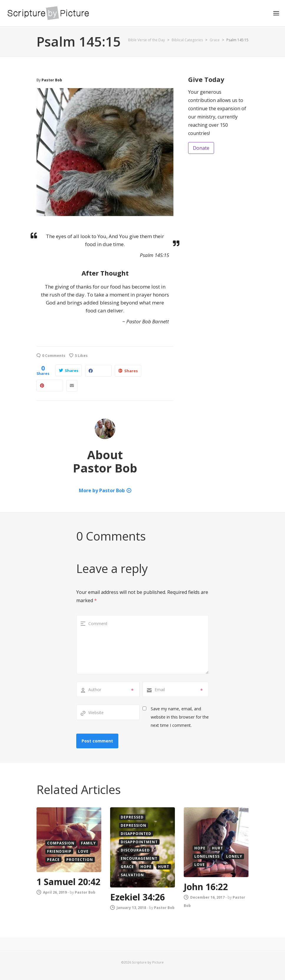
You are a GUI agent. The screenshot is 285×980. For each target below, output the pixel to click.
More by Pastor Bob (102, 490)
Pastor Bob (52, 80)
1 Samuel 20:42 (68, 882)
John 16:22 (206, 887)
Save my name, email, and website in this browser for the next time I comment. (180, 717)
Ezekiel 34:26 (137, 897)
